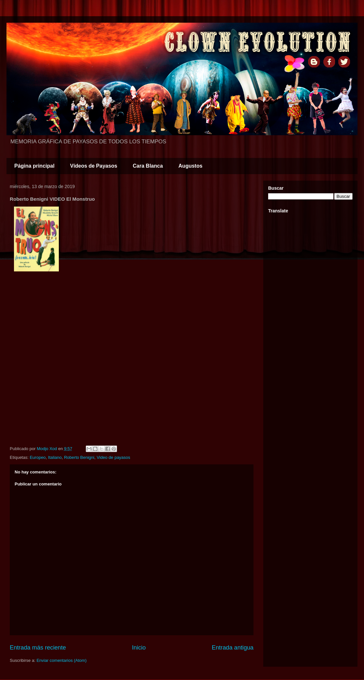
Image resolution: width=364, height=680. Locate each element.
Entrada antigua (233, 647)
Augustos (190, 166)
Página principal (34, 166)
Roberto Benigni (79, 457)
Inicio (139, 647)
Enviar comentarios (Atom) (61, 660)
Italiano (55, 457)
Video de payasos (113, 457)
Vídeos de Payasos (93, 166)
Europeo (38, 457)
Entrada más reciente (38, 647)
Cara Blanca (148, 166)
